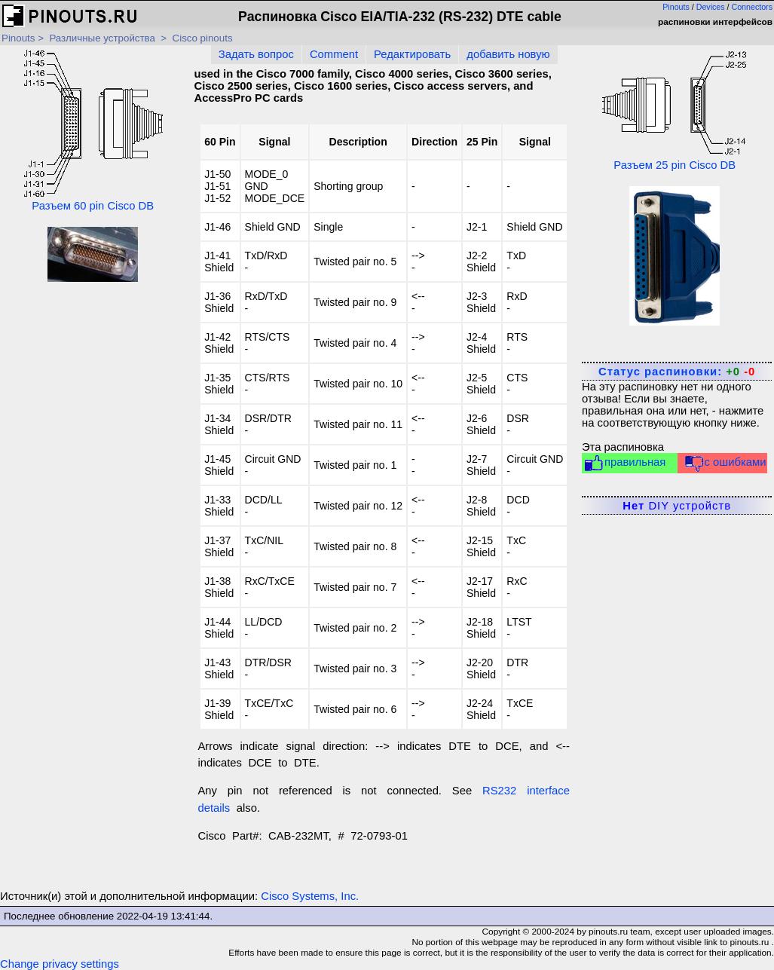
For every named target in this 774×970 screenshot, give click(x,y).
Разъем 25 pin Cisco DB (674, 110)
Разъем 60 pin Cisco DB (93, 130)
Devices (710, 6)
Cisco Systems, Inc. (310, 896)
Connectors (752, 6)
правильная (624, 463)
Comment (334, 54)
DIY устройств (677, 506)
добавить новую (508, 54)
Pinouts (676, 6)
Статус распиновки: (676, 372)
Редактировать (412, 54)
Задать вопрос (256, 54)
